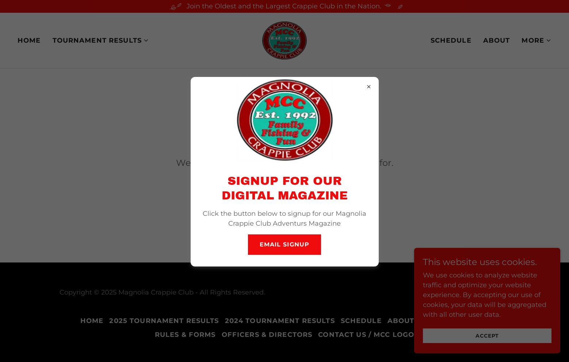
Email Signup (284, 244)
